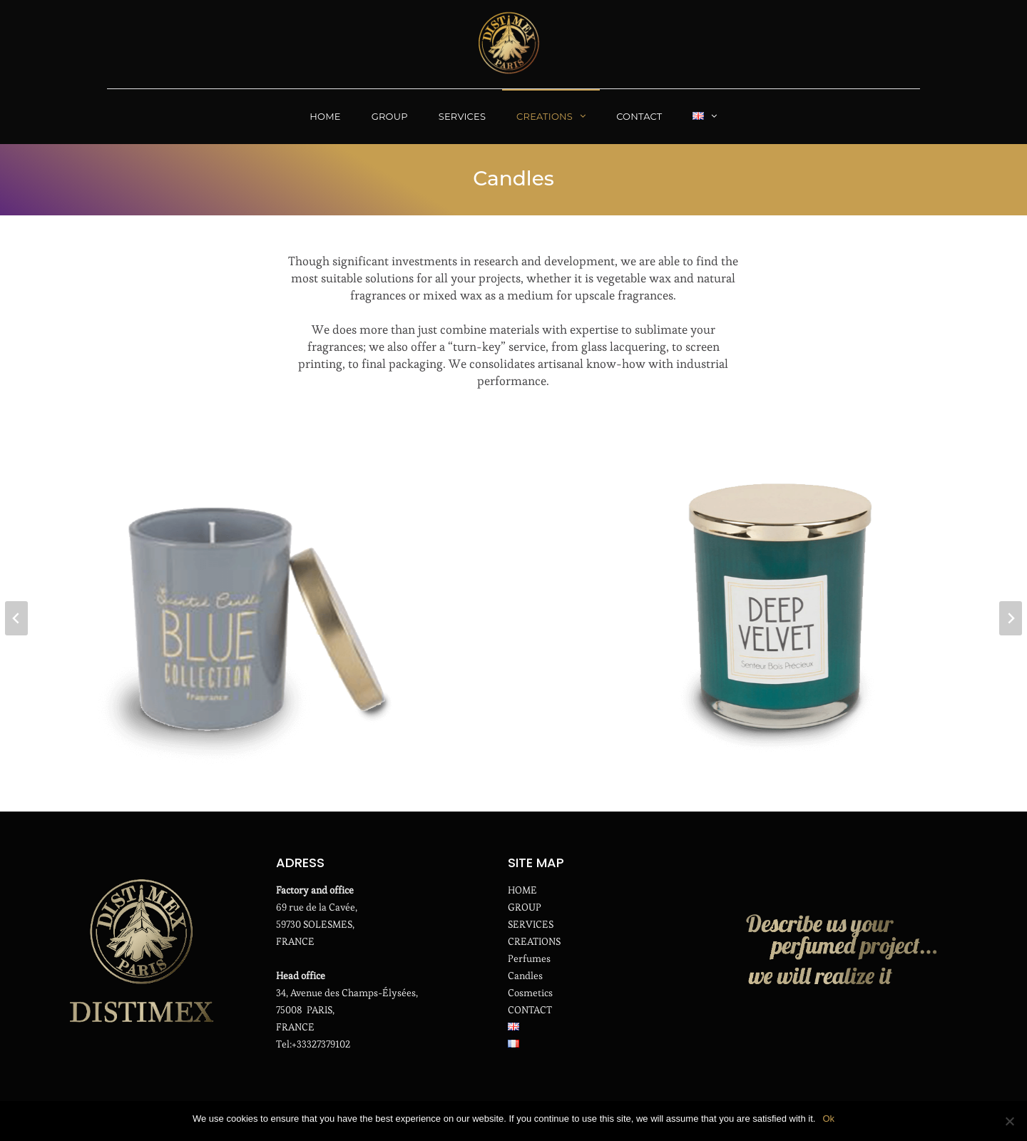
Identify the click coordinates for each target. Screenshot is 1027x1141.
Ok (828, 1118)
